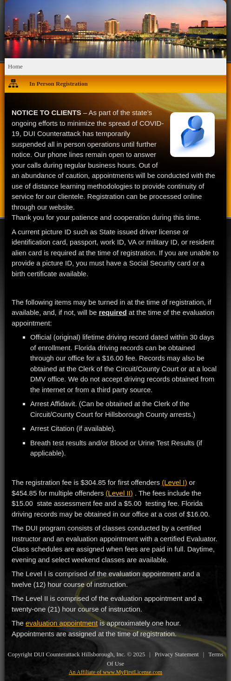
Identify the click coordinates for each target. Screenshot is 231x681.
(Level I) (174, 482)
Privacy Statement (177, 654)
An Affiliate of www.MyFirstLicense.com (115, 672)
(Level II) (119, 493)
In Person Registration (58, 83)
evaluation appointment (62, 623)
